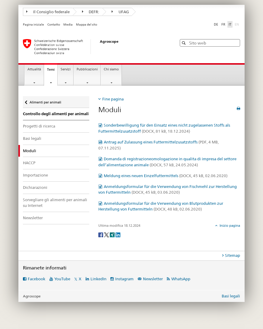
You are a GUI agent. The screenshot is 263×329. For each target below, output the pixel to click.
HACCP (29, 162)
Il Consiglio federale (48, 11)
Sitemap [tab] (232, 255)
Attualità (34, 69)
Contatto (53, 24)
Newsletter (33, 217)
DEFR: (91, 11)
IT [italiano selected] (230, 24)
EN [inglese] (237, 24)
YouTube (62, 278)
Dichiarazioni (35, 187)
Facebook (36, 278)
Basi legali (32, 138)
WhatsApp (180, 278)
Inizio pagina (229, 225)
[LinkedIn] (118, 234)
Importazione (35, 175)
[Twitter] (107, 234)
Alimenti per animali (45, 101)
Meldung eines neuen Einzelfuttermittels (165, 175)
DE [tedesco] (216, 24)
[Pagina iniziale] (94, 46)
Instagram (124, 278)
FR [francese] (223, 24)
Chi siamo (111, 69)
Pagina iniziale (33, 24)
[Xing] (113, 234)
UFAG (120, 11)
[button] (184, 42)
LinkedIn (98, 278)
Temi (52, 71)
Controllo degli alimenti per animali (56, 113)
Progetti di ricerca (39, 126)
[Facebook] (101, 234)
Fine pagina (113, 99)
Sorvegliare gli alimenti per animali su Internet (55, 202)
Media (68, 24)
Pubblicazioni (87, 69)
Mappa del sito (86, 24)
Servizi (66, 69)
